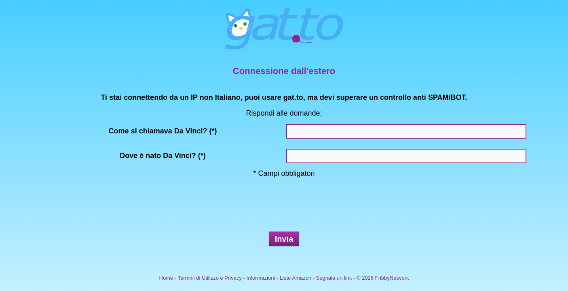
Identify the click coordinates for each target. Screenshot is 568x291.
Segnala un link (334, 278)
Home (166, 278)
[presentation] (284, 208)
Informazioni (261, 278)
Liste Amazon (295, 278)
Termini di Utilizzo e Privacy (210, 278)
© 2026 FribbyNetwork (383, 278)
